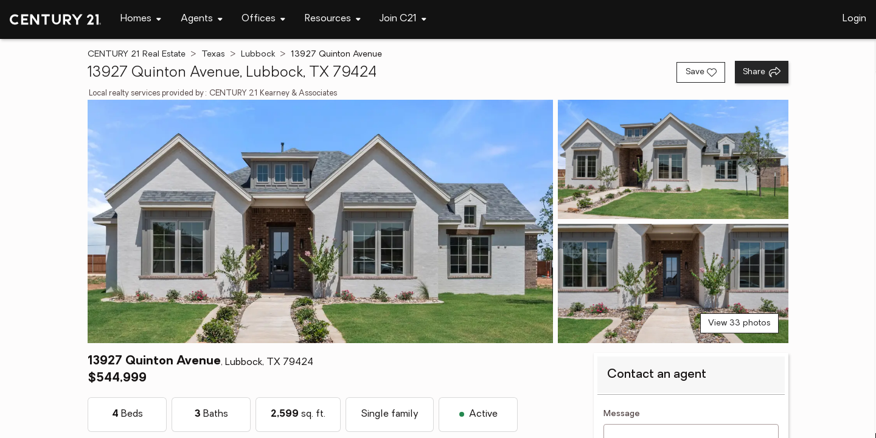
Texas (213, 54)
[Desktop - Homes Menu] (140, 19)
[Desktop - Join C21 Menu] (403, 19)
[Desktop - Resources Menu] (333, 19)
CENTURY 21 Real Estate (137, 54)
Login (854, 19)
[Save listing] (700, 72)
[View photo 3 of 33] (673, 283)
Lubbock (258, 54)
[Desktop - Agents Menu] (202, 19)
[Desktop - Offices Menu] (263, 19)
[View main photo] (320, 221)
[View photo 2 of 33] (673, 159)
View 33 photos (739, 323)
